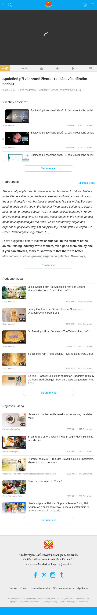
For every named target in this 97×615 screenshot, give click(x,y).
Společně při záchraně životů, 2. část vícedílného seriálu (62, 132)
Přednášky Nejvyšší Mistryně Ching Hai (59, 90)
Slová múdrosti (26, 90)
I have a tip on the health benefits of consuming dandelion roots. (60, 416)
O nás (23, 588)
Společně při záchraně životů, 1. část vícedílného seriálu (62, 110)
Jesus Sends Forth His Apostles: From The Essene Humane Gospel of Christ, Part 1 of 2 (57, 289)
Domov (13, 588)
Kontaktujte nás (40, 588)
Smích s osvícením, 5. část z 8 (45, 481)
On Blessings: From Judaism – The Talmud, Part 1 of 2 (59, 331)
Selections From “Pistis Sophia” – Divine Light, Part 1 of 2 (60, 353)
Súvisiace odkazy (63, 588)
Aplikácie (82, 588)
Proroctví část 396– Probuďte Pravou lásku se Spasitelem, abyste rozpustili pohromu (61, 461)
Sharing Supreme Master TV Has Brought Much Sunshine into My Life (60, 438)
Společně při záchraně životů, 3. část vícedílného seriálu (62, 155)
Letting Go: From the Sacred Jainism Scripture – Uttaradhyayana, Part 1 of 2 (55, 311)
